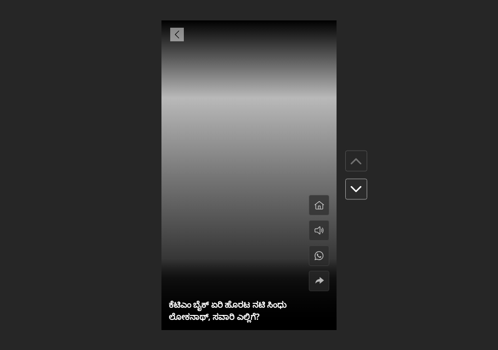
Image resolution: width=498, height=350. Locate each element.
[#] (319, 255)
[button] (356, 189)
